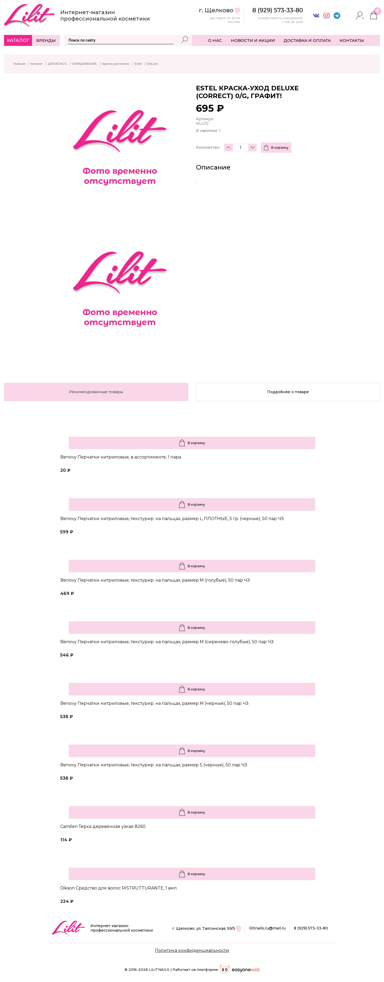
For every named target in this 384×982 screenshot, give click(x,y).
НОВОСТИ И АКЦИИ (253, 40)
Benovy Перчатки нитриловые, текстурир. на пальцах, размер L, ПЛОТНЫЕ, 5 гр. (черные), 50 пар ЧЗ (172, 518)
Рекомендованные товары (96, 391)
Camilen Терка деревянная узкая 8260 (103, 826)
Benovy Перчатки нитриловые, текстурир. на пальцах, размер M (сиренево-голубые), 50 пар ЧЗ (167, 641)
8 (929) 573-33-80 (311, 928)
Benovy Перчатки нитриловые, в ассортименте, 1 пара (120, 457)
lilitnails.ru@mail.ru (267, 928)
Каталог (18, 40)
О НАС (215, 40)
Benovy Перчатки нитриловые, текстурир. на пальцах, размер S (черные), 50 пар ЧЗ (153, 764)
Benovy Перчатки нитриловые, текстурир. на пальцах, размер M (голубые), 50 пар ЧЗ (155, 580)
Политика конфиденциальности (192, 950)
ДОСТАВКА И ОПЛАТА (307, 40)
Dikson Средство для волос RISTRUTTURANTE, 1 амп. (119, 888)
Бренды (46, 40)
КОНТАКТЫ (352, 40)
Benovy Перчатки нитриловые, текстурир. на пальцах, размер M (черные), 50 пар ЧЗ (154, 703)
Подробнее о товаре (288, 391)
